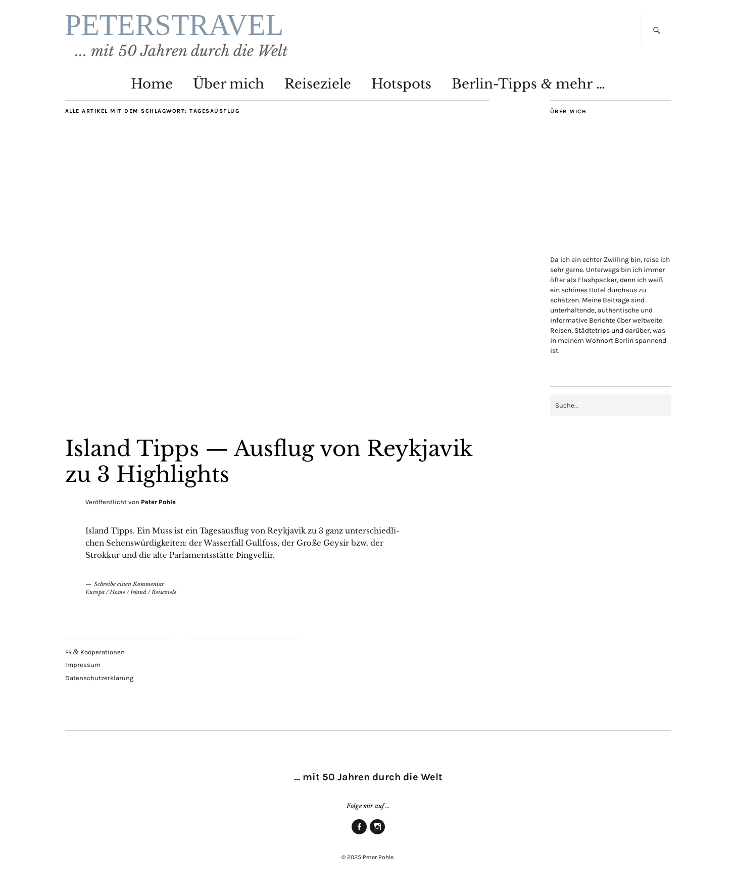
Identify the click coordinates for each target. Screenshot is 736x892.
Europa (95, 592)
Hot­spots (401, 84)
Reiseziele (164, 592)
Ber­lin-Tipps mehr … (528, 84)
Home (152, 84)
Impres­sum (83, 664)
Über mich (228, 84)
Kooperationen (95, 652)
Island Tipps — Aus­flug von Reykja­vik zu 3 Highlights (268, 461)
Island (138, 592)
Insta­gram (377, 833)
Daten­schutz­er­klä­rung (99, 678)
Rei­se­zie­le (317, 84)
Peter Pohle (158, 502)
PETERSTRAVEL (174, 25)
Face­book (359, 833)
